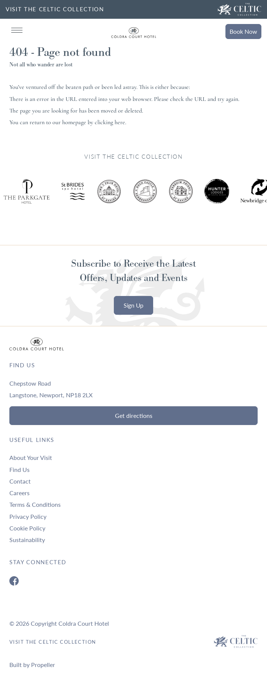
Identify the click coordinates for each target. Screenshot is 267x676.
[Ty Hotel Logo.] (73, 197)
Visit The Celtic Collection (52, 642)
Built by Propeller (32, 664)
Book (243, 31)
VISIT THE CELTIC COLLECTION (55, 9)
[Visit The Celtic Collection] (239, 9)
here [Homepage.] (120, 122)
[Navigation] (16, 30)
